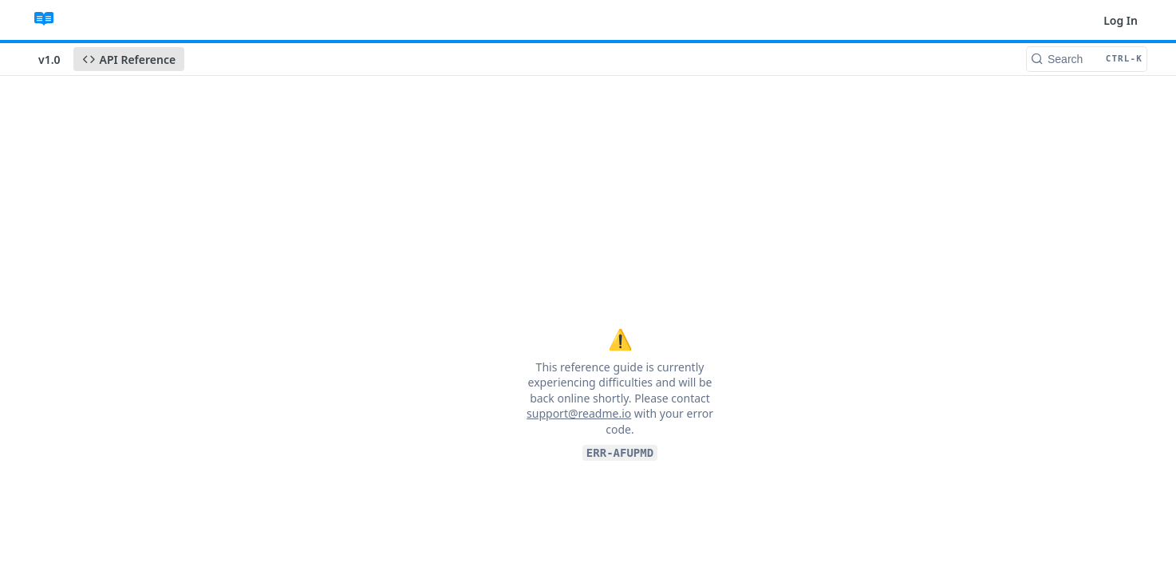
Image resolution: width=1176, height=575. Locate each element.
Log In (1120, 20)
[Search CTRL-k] (1086, 59)
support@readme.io (579, 413)
